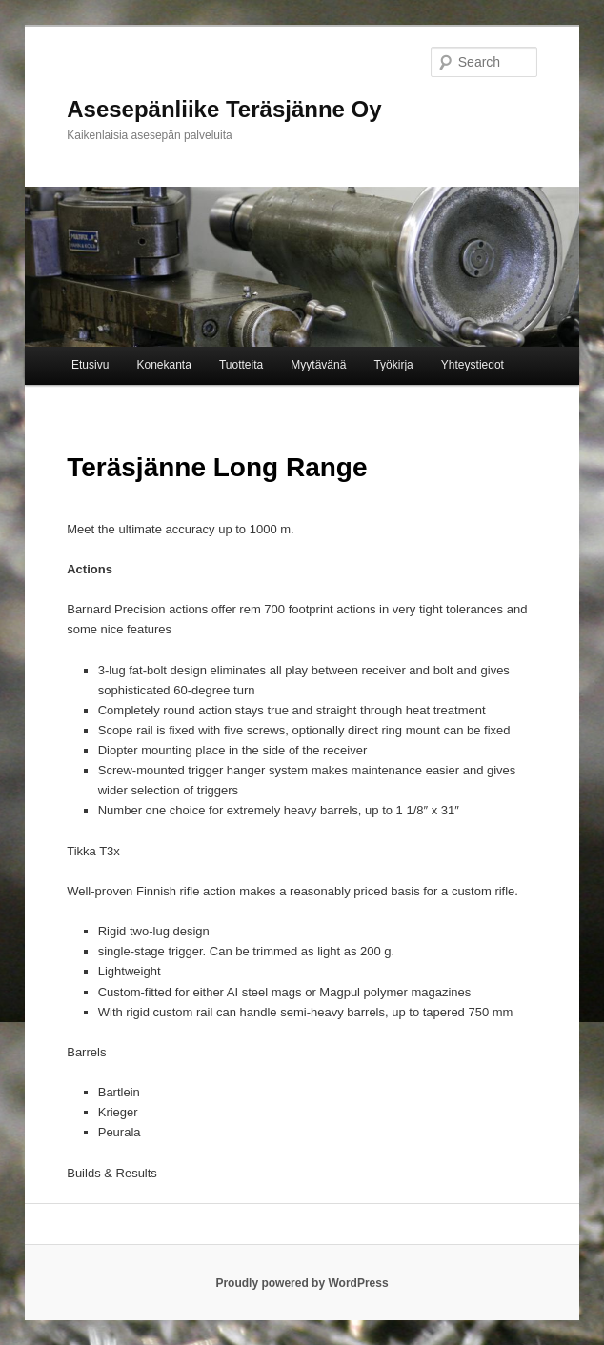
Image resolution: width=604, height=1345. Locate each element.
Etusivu (90, 364)
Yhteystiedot (472, 364)
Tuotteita (241, 364)
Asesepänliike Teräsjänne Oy (224, 109)
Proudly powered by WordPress (301, 1283)
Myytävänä (318, 364)
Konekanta (163, 364)
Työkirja (393, 364)
